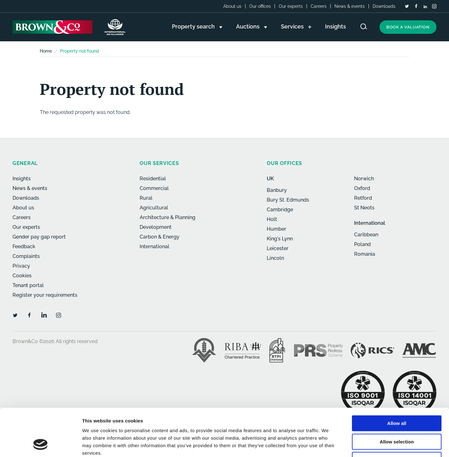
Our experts (291, 6)
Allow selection (396, 399)
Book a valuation (408, 27)
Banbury (277, 190)
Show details (328, 444)
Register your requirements (45, 295)
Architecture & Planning (167, 217)
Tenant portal (28, 285)
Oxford (362, 188)
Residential (153, 179)
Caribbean (366, 235)
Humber (276, 229)
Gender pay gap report (39, 237)
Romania (364, 254)
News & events (349, 6)
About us (232, 6)
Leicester (277, 248)
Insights (22, 179)
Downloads (384, 6)
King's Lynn (280, 239)
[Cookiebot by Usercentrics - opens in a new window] (40, 444)
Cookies (22, 276)
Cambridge (280, 210)
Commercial (154, 188)
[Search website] (363, 26)
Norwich (364, 179)
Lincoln (275, 258)
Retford (363, 198)
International (154, 246)
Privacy (21, 266)
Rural (146, 198)
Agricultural (154, 208)
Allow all (396, 380)
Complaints (26, 256)
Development (156, 227)
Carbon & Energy (159, 237)
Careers (319, 6)
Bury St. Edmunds (288, 200)
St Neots (364, 208)
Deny (397, 417)
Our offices (260, 6)
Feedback (24, 246)
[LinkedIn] (425, 6)
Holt (272, 219)
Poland (362, 244)
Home (46, 51)
